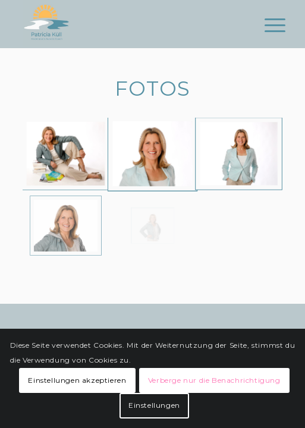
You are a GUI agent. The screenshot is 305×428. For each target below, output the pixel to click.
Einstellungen (154, 405)
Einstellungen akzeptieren (77, 380)
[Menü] (266, 25)
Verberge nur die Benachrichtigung (214, 380)
